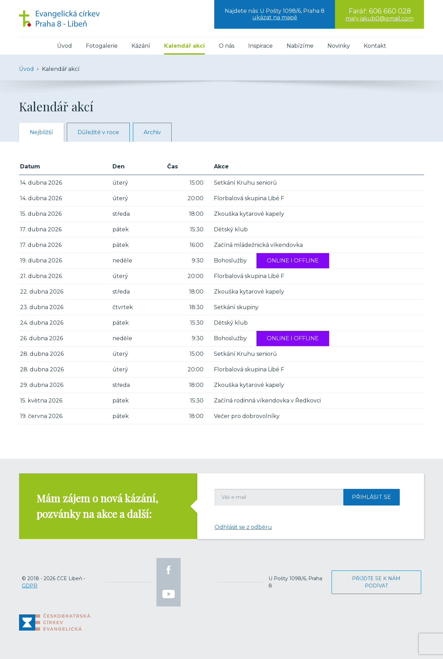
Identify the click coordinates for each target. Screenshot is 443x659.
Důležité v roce (98, 132)
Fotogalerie (102, 46)
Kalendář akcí (184, 46)
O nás (226, 46)
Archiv (152, 132)
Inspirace (260, 46)
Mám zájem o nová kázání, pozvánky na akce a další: (97, 506)
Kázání (141, 46)
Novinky (338, 46)
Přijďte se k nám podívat (376, 582)
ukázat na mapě (274, 17)
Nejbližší (41, 132)
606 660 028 (390, 11)
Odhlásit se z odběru (243, 527)
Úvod (64, 46)
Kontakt (375, 46)
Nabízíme (300, 46)
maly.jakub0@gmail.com (379, 18)
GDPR (29, 586)
